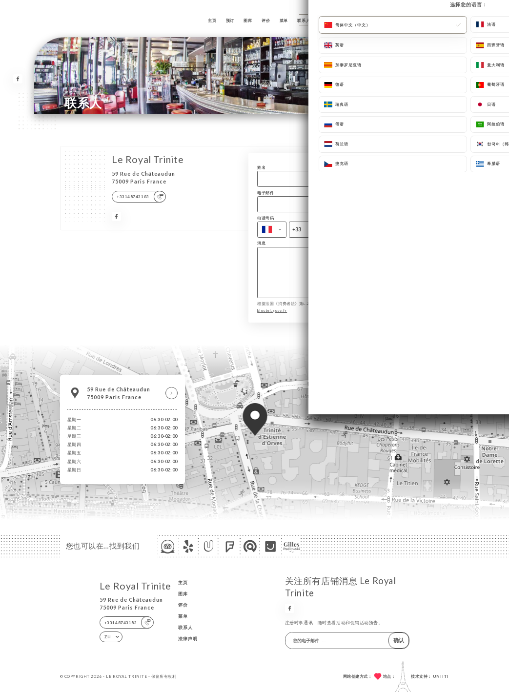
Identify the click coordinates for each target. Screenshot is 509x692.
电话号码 (265, 218)
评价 (266, 20)
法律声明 (188, 638)
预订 (230, 20)
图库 (248, 20)
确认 (398, 640)
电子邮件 (265, 193)
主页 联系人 (76, 92)
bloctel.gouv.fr (272, 317)
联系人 (303, 20)
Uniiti (441, 676)
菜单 (284, 20)
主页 (212, 20)
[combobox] (271, 230)
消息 (261, 243)
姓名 (261, 167)
